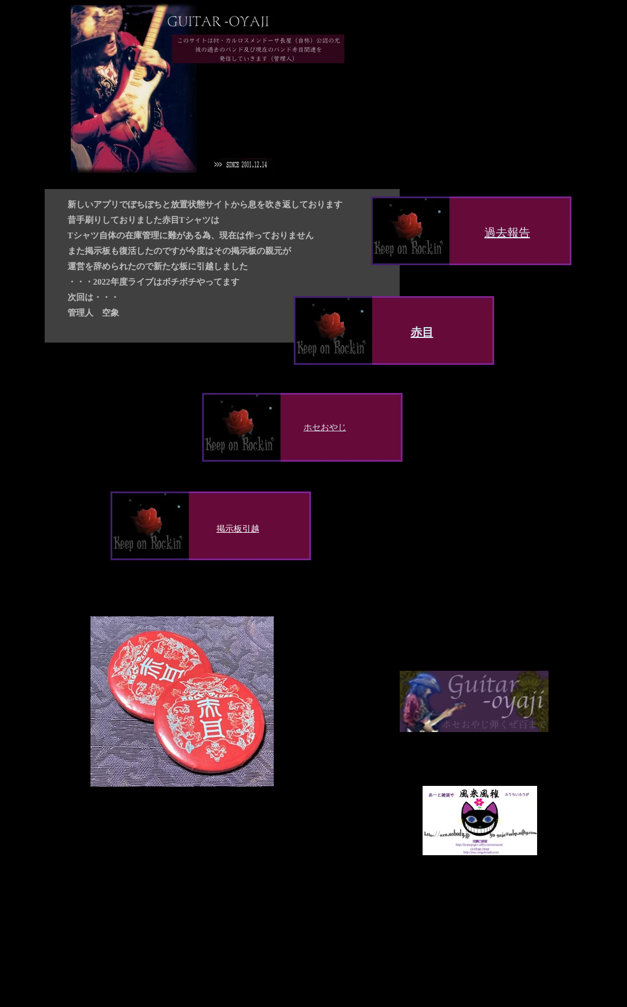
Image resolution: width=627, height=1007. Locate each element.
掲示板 (229, 528)
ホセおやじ (324, 427)
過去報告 (507, 232)
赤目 (422, 332)
